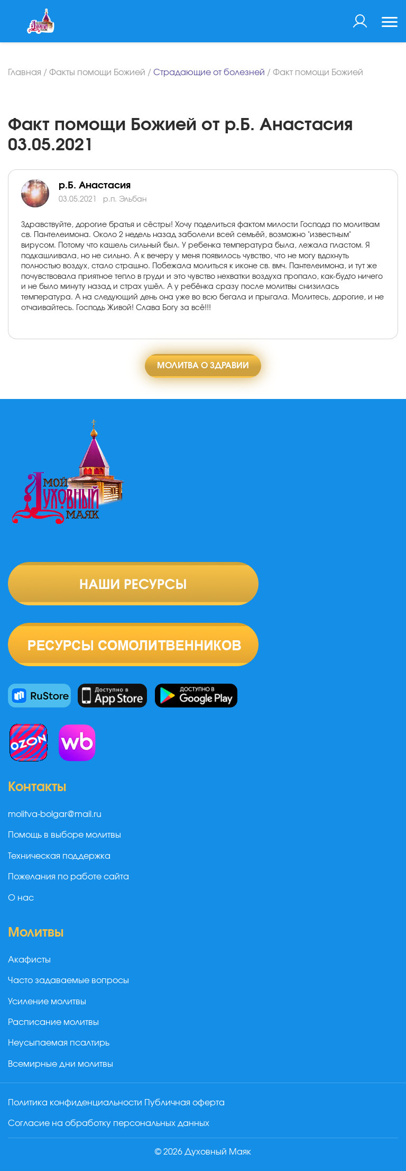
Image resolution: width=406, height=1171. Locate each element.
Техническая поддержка (59, 856)
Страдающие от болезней (209, 72)
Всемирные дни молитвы (60, 1064)
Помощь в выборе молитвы (64, 835)
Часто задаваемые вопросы (68, 980)
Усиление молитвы (47, 1001)
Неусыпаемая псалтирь (58, 1043)
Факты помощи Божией (97, 72)
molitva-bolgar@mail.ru (55, 814)
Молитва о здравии (203, 365)
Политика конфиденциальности (75, 1103)
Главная (24, 72)
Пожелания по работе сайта (68, 877)
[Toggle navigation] (389, 23)
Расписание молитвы (53, 1022)
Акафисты (29, 960)
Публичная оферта (184, 1103)
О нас (21, 898)
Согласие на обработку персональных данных (108, 1123)
